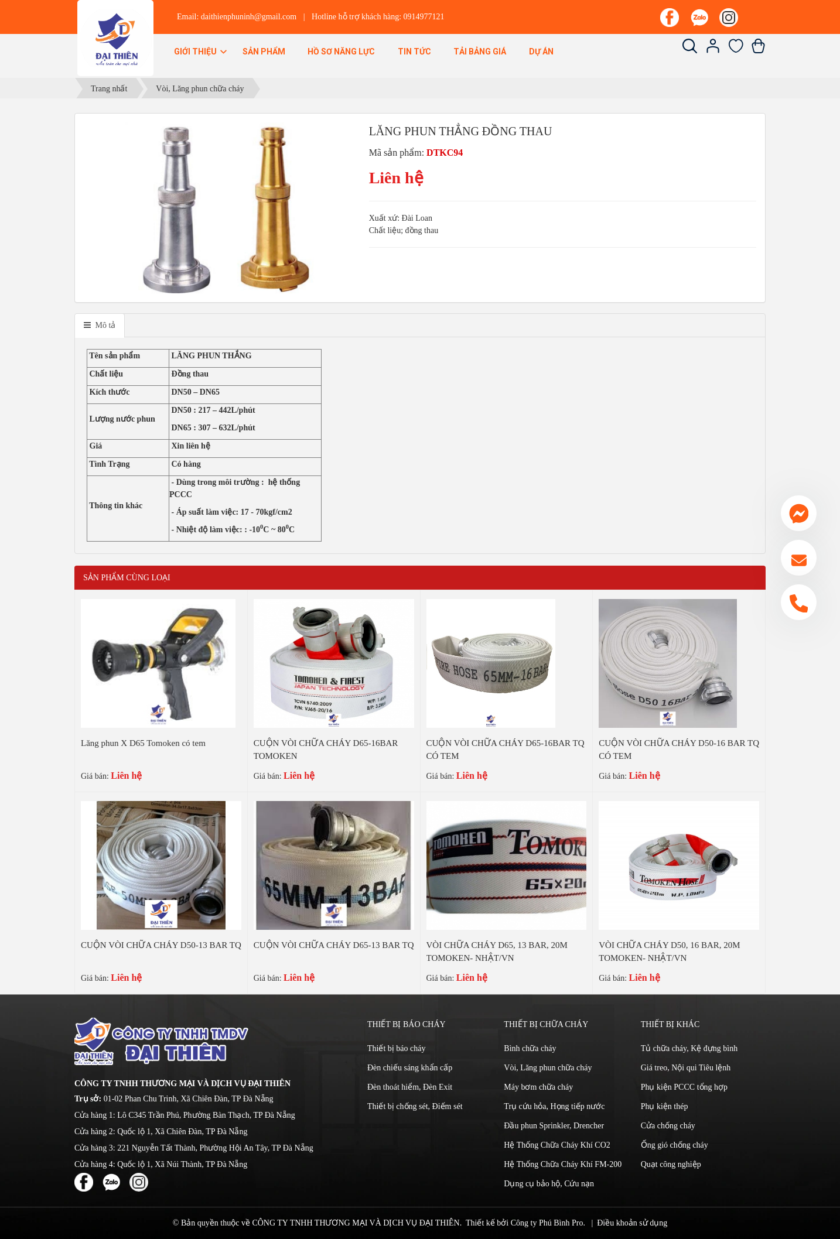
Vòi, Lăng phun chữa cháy (548, 1067)
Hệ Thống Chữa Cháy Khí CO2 (557, 1145)
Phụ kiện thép (664, 1106)
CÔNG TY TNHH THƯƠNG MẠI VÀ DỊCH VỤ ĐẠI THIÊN (355, 1223)
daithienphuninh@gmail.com (248, 16)
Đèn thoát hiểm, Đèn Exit (409, 1087)
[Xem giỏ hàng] (758, 50)
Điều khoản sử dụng (632, 1223)
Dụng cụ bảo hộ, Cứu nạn (549, 1183)
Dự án (541, 51)
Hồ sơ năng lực (341, 51)
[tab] (99, 325)
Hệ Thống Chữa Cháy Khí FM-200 (563, 1164)
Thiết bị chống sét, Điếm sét (415, 1106)
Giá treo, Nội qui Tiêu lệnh (686, 1067)
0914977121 (424, 16)
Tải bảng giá (479, 51)
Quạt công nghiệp (671, 1164)
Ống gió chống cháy (674, 1145)
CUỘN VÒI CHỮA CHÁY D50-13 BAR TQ (161, 945)
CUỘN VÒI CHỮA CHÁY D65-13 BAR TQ (334, 945)
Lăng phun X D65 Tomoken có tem (143, 743)
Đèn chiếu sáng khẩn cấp (409, 1067)
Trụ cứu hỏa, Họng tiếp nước (554, 1106)
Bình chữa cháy (530, 1048)
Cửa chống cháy (668, 1125)
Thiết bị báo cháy (396, 1048)
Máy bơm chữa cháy (538, 1087)
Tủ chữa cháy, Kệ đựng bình (689, 1048)
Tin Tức (414, 51)
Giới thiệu (201, 51)
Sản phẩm (264, 51)
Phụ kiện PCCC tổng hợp (684, 1087)
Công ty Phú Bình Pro (547, 1223)
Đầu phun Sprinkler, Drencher (554, 1125)
